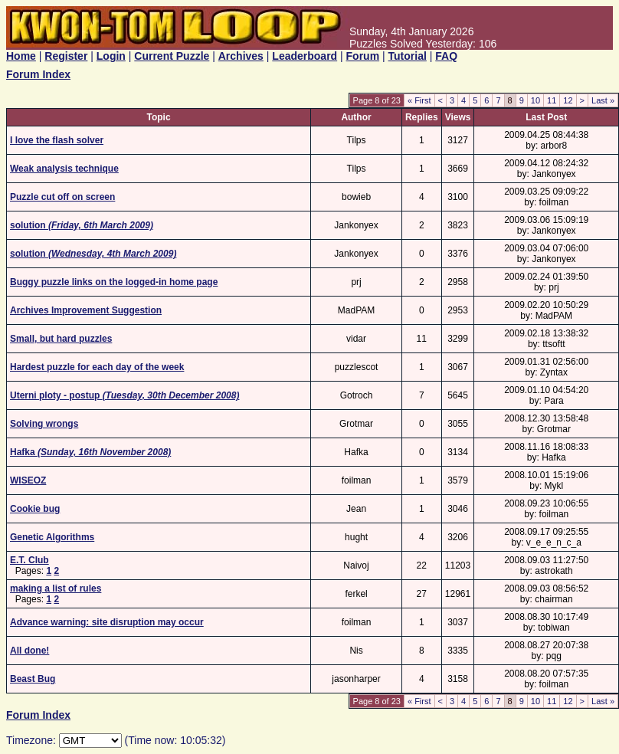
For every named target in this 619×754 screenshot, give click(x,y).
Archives (241, 56)
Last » (602, 100)
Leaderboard (304, 56)
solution (81, 225)
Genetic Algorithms (52, 537)
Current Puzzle (171, 56)
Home (21, 56)
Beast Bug (32, 679)
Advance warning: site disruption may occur (107, 622)
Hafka (90, 452)
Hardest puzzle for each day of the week (97, 367)
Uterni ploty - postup (124, 395)
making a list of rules (55, 588)
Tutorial (407, 56)
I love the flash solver (56, 140)
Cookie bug (35, 508)
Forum (363, 56)
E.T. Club (29, 560)
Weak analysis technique (64, 168)
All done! (29, 650)
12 (567, 100)
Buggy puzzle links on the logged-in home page (114, 282)
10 (535, 100)
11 (551, 100)
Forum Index (38, 74)
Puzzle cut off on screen (62, 197)
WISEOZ (28, 480)
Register (65, 56)
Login (111, 56)
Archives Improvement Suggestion (86, 310)
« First (419, 100)
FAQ (446, 56)
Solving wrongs (44, 423)
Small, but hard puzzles (61, 338)
